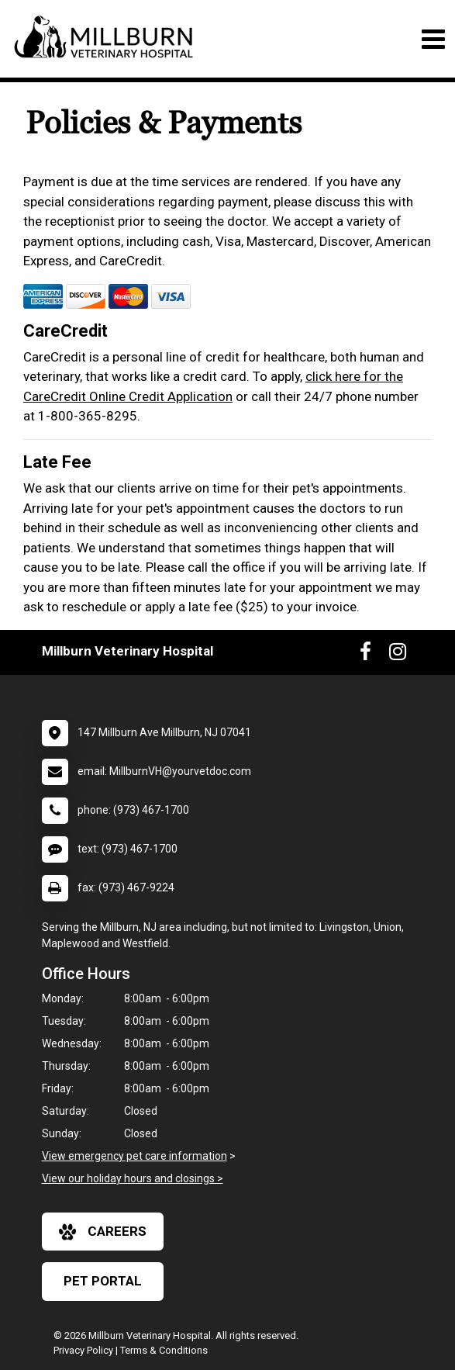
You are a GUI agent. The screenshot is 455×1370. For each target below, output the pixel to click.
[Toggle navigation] (432, 39)
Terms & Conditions (164, 1350)
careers (102, 1231)
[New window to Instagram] (397, 655)
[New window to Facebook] (365, 655)
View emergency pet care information (134, 1156)
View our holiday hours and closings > (132, 1178)
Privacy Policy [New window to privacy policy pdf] (83, 1350)
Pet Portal (103, 1281)
